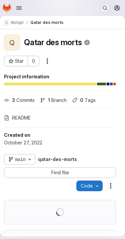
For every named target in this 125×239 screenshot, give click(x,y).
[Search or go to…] (105, 8)
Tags (84, 100)
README (17, 117)
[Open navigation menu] (19, 8)
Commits (19, 100)
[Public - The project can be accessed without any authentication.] (87, 42)
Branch (53, 100)
